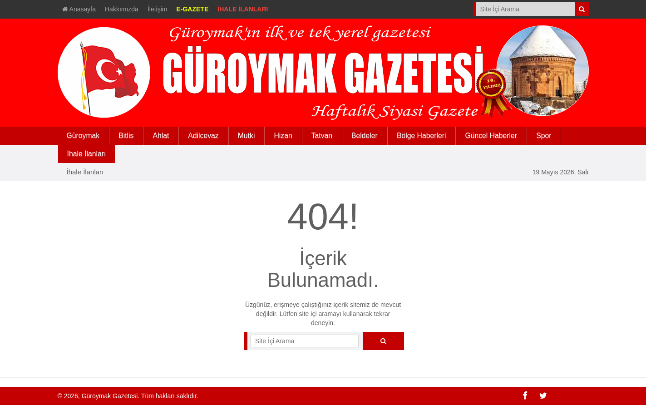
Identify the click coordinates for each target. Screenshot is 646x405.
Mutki (246, 135)
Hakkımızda (121, 9)
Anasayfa (79, 9)
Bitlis (125, 135)
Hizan (283, 135)
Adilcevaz (203, 135)
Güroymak (83, 135)
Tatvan (321, 135)
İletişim (158, 9)
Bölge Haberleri (421, 135)
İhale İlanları (85, 172)
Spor (543, 135)
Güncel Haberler (491, 135)
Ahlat (161, 135)
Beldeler (364, 135)
